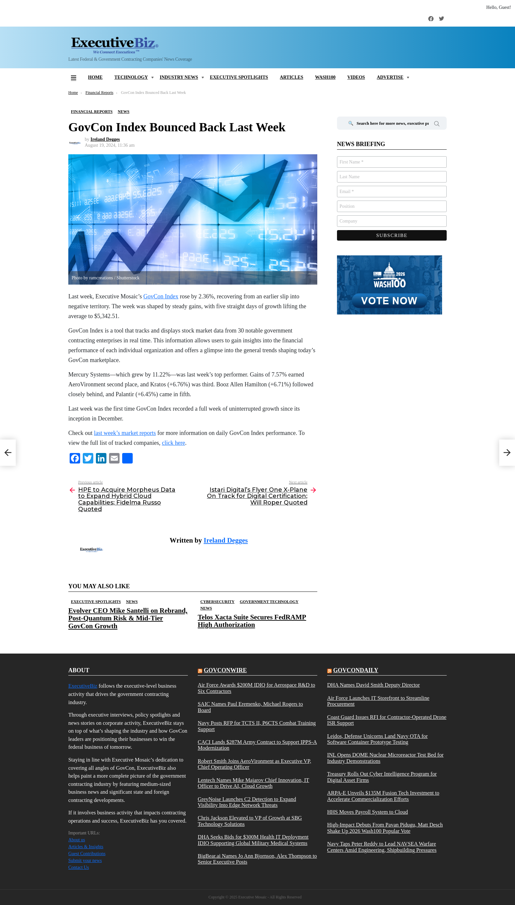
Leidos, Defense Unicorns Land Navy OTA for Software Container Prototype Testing (377, 739)
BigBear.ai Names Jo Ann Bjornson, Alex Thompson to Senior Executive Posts (257, 859)
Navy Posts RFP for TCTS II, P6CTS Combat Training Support (257, 726)
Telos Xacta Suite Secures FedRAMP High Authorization (252, 621)
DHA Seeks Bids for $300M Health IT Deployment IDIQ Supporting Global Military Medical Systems (253, 840)
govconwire (225, 670)
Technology (131, 77)
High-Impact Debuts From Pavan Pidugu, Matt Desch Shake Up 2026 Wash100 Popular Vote (385, 828)
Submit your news (85, 860)
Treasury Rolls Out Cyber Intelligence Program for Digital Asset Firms (382, 777)
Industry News (179, 77)
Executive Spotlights (239, 77)
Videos (356, 77)
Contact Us (78, 867)
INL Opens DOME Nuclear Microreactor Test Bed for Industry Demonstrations (385, 758)
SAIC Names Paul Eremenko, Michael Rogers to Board (250, 707)
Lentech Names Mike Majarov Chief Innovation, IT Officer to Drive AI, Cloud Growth (253, 783)
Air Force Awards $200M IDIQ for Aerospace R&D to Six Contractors (256, 688)
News (132, 601)
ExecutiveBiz (82, 686)
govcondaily (355, 670)
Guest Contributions (86, 853)
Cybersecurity (217, 601)
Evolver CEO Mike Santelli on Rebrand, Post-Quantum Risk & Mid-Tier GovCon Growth (127, 618)
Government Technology (269, 601)
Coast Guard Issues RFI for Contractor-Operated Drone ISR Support (386, 720)
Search (436, 124)
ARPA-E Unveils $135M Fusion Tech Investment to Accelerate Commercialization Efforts (383, 796)
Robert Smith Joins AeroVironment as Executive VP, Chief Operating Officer (254, 764)
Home (95, 77)
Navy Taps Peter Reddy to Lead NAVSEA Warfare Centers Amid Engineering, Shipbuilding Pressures (382, 847)
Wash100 (325, 77)
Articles (291, 77)
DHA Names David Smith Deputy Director (373, 685)
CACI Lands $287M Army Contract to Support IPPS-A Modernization (257, 745)
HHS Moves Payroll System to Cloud (367, 812)
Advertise (390, 77)
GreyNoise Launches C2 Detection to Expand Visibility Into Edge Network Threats (247, 802)
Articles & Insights (85, 846)
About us (76, 839)
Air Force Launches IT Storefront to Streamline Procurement (378, 701)
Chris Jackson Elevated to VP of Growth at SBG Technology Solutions (250, 821)
